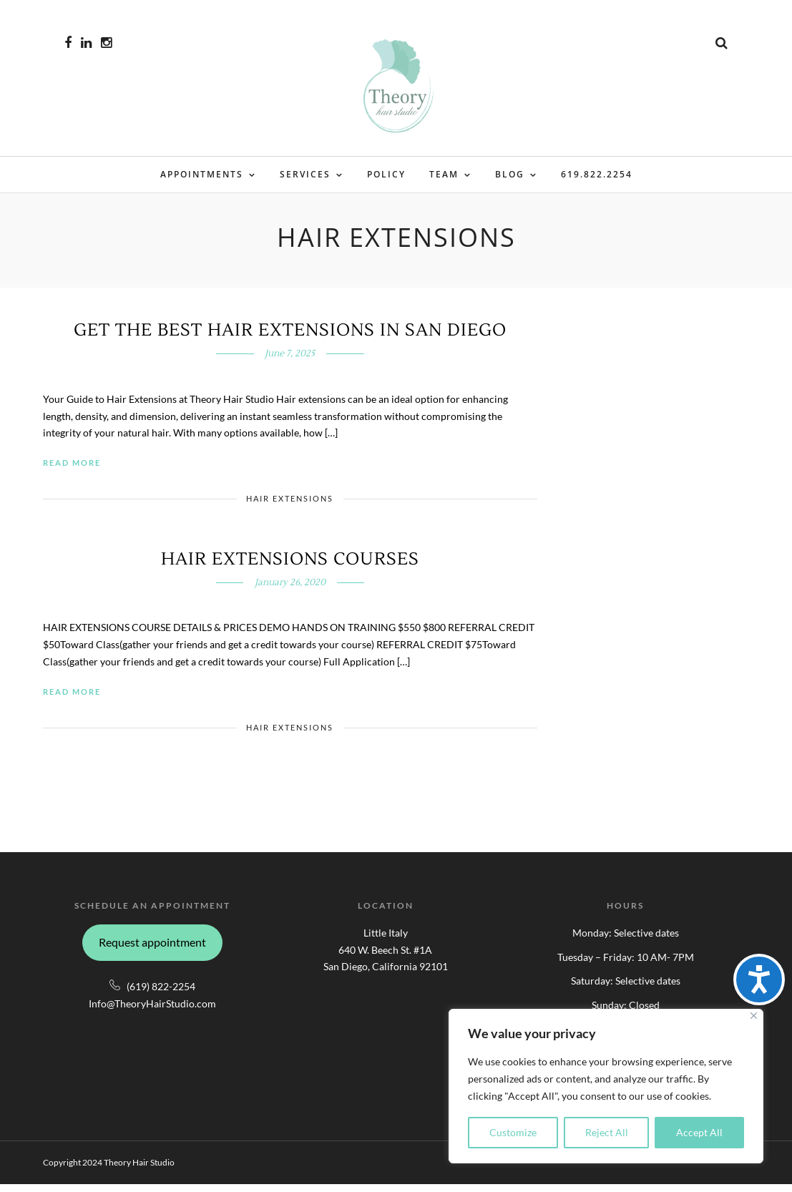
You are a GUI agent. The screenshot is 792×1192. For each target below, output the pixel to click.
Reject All (606, 1132)
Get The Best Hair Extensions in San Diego (290, 338)
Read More (72, 470)
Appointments (201, 176)
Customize (513, 1132)
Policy (386, 176)
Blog (509, 176)
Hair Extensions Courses (290, 567)
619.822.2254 (596, 176)
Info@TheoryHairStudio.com (152, 1011)
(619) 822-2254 (161, 994)
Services (305, 176)
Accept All (699, 1132)
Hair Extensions (289, 506)
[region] (606, 1086)
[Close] (754, 1015)
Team (444, 176)
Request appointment (152, 950)
